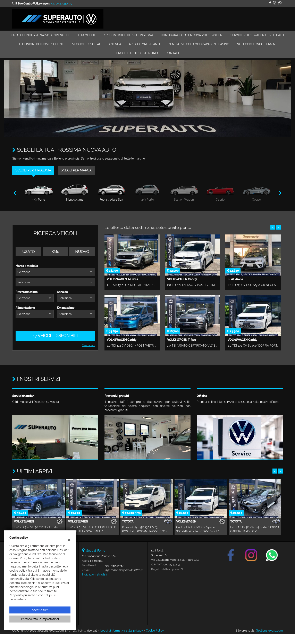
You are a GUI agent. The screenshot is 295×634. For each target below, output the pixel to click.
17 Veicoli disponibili (55, 335)
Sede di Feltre (95, 550)
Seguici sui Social (86, 44)
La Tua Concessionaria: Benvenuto (39, 35)
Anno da (62, 292)
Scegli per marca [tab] (76, 170)
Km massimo (65, 307)
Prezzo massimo (26, 292)
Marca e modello (27, 266)
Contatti (173, 53)
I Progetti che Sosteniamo (136, 53)
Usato (28, 251)
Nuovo (82, 251)
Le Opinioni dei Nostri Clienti (41, 44)
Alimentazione (25, 307)
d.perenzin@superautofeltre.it (123, 570)
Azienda (115, 44)
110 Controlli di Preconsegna (128, 35)
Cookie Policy (155, 630)
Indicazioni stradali (94, 574)
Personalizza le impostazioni (40, 619)
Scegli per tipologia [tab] (33, 170)
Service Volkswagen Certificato (257, 35)
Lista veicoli (86, 35)
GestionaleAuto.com (269, 630)
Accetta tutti (40, 610)
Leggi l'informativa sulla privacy (121, 630)
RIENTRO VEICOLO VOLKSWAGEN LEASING (198, 44)
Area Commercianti (144, 44)
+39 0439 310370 (62, 3)
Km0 (55, 251)
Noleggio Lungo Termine (257, 44)
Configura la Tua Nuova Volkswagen (192, 35)
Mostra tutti (88, 345)
